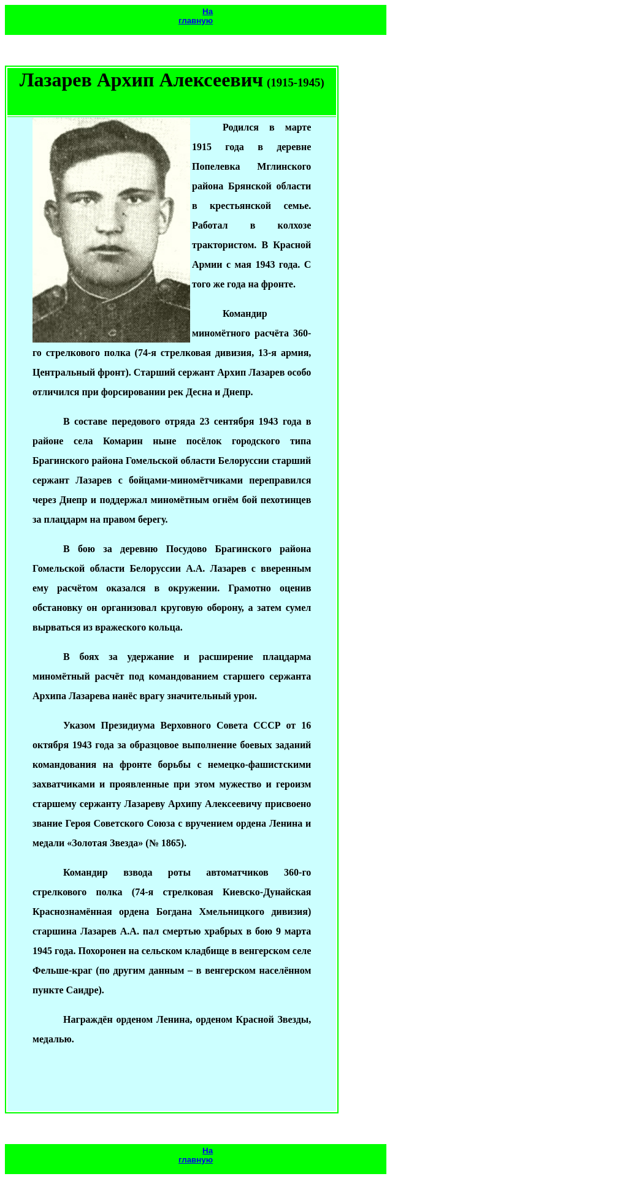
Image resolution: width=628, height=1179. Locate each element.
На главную (195, 16)
